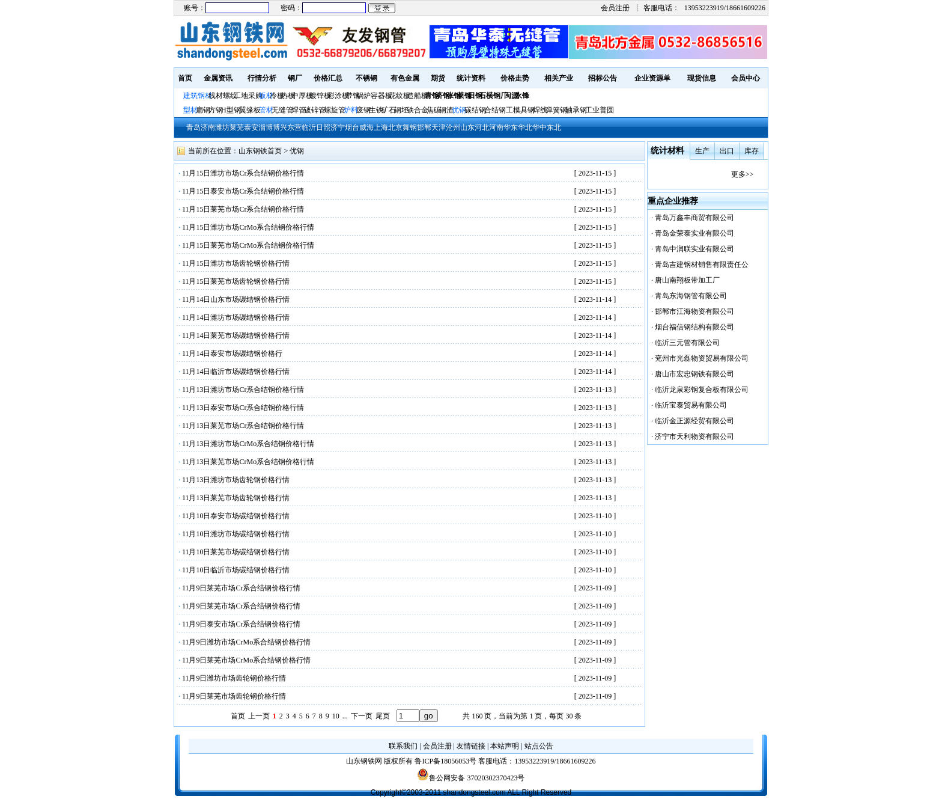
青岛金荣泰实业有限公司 (694, 233)
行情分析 (262, 78)
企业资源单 (652, 78)
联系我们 (403, 746)
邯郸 (424, 127)
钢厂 (295, 78)
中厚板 (302, 95)
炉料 (351, 110)
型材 (190, 110)
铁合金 (417, 110)
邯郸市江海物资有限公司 (694, 311)
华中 (539, 127)
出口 (727, 151)
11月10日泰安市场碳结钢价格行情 (236, 516)
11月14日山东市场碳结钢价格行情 (236, 299)
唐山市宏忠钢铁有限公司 (694, 374)
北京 (395, 127)
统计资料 (471, 78)
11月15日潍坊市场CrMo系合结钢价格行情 (248, 227)
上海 (381, 127)
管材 (266, 110)
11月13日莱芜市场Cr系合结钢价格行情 (243, 425)
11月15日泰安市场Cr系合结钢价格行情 (243, 191)
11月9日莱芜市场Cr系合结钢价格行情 (241, 588)
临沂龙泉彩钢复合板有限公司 (702, 389)
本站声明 (504, 746)
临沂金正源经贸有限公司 (694, 421)
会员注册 (615, 8)
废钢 (363, 110)
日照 (323, 127)
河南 (496, 127)
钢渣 (446, 110)
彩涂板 (338, 95)
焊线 (540, 110)
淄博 (265, 127)
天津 (438, 127)
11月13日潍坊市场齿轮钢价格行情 (236, 480)
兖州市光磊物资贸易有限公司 (702, 358)
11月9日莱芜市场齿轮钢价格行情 (234, 696)
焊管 (298, 110)
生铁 (376, 110)
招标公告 (602, 78)
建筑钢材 (197, 95)
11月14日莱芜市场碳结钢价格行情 (236, 335)
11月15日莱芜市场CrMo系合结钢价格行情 (248, 245)
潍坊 (222, 127)
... (345, 716)
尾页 (382, 716)
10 (335, 716)
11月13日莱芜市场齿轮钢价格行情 (236, 498)
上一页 (259, 716)
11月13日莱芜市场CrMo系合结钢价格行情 (248, 462)
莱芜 (236, 127)
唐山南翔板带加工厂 (687, 280)
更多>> (742, 174)
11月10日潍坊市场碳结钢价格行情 (236, 534)
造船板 (417, 95)
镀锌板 (320, 95)
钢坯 (401, 110)
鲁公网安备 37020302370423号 (470, 778)
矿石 (388, 110)
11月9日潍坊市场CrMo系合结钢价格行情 (246, 642)
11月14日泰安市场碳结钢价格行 (232, 353)
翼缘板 (250, 110)
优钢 (459, 110)
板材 (266, 95)
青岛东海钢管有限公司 (691, 296)
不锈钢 (366, 78)
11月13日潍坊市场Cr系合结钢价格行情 (243, 389)
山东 (467, 127)
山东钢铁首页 (260, 151)
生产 (702, 151)
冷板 (277, 95)
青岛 (193, 127)
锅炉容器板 (374, 95)
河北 (482, 127)
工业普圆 (599, 110)
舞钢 (410, 127)
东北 (554, 127)
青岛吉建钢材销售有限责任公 (702, 264)
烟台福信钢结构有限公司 (694, 327)
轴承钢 (576, 110)
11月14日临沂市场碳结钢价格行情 (236, 371)
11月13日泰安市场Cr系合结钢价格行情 (243, 407)
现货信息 (701, 78)
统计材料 (667, 150)
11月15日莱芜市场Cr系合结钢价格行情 (243, 209)
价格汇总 (328, 78)
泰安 (251, 127)
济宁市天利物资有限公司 (694, 436)
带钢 (352, 95)
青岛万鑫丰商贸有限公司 (694, 217)
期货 (438, 78)
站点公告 (538, 746)
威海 (366, 127)
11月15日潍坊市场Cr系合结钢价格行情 (243, 173)
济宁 (337, 127)
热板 (288, 95)
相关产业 (558, 78)
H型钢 (231, 110)
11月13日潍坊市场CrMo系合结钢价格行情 (248, 443)
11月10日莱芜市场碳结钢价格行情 (236, 552)
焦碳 (434, 110)
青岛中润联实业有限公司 (694, 249)
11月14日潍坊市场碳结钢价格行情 (236, 317)
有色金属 (404, 78)
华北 (525, 127)
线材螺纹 (222, 95)
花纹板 (399, 95)
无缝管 (282, 110)
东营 (294, 127)
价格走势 (514, 78)
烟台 (352, 127)
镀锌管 (315, 110)
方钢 (215, 110)
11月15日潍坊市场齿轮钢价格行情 (236, 263)
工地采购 (248, 95)
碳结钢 (475, 110)
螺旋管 (334, 110)
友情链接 (471, 746)
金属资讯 (218, 78)
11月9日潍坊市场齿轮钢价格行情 (234, 678)
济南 (208, 127)
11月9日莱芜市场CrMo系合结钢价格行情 (246, 660)
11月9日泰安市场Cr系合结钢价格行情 (241, 624)
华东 (510, 127)
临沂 (309, 127)
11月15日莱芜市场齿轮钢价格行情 (236, 281)
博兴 (280, 127)
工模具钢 (519, 110)
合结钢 (495, 110)
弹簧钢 (556, 110)
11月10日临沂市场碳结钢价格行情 (236, 570)
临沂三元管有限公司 (687, 342)
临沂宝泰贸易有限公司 (691, 405)
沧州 (453, 127)
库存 (751, 151)
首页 (185, 78)
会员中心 (745, 78)
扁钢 (203, 110)
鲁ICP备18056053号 (445, 761)
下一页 (361, 716)
